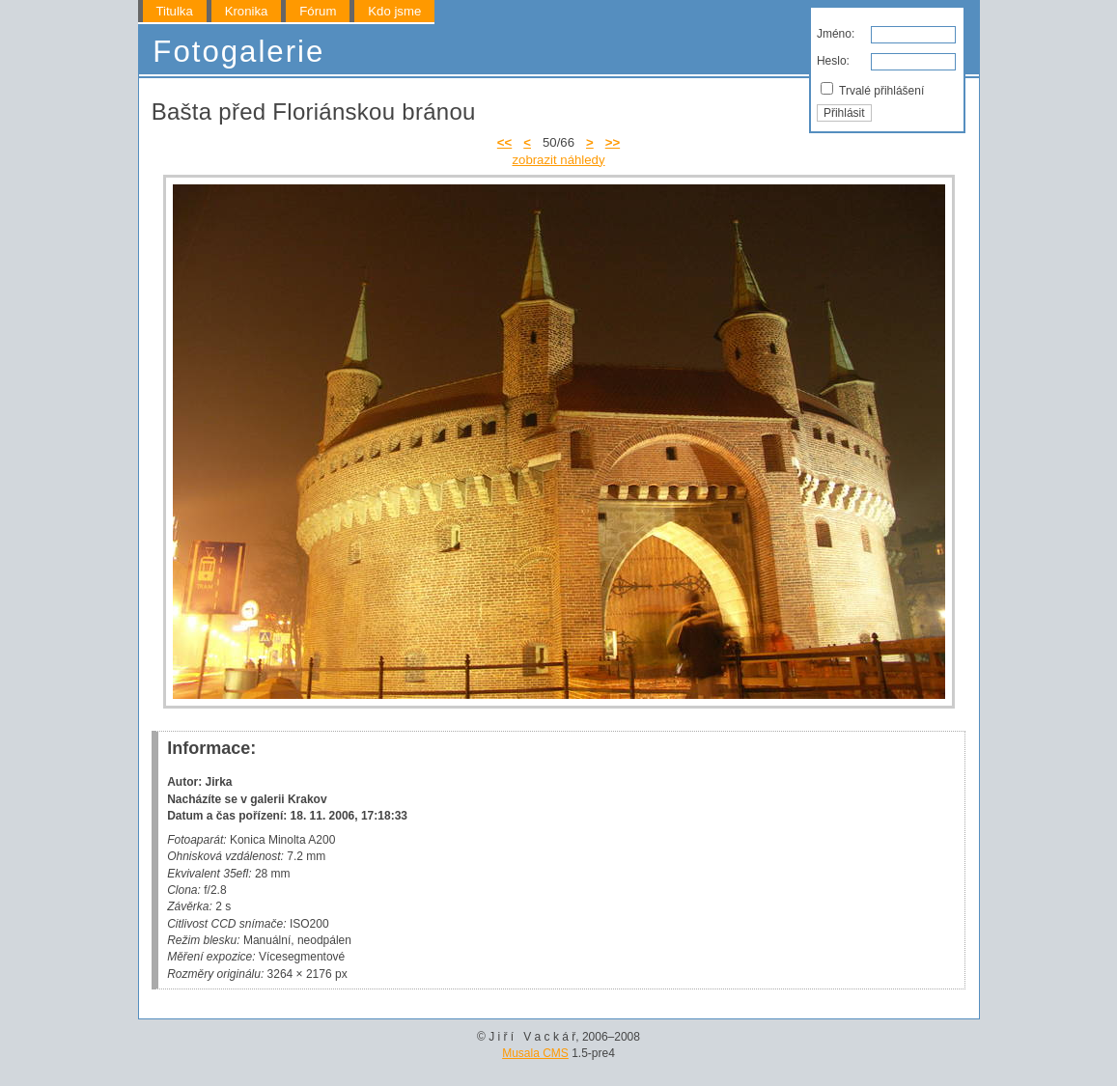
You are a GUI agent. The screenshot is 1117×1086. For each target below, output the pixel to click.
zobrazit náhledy (558, 160)
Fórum (317, 11)
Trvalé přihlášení (872, 89)
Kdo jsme (394, 11)
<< (504, 142)
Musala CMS (535, 1053)
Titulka (173, 11)
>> (612, 142)
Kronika (246, 11)
